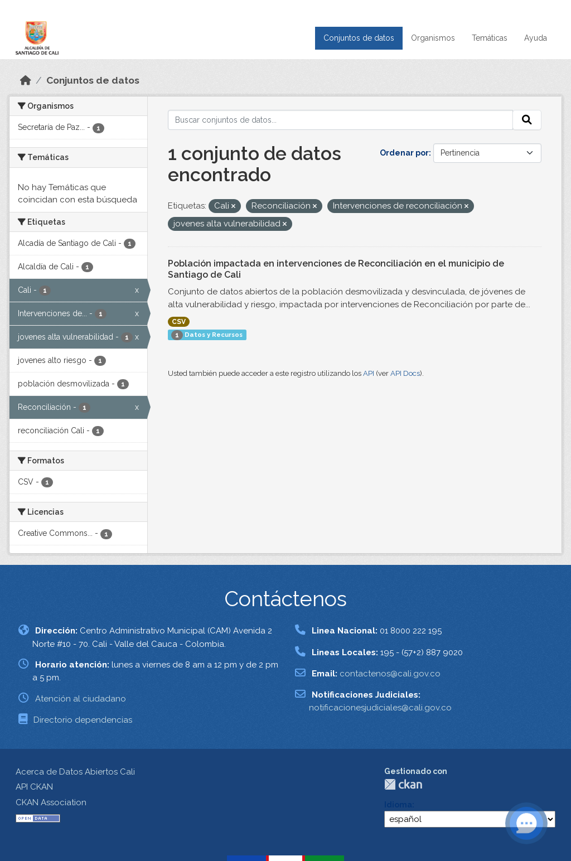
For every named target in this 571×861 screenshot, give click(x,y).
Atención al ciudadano (80, 699)
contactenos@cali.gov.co (390, 674)
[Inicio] (25, 80)
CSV (179, 322)
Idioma (398, 804)
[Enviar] (526, 120)
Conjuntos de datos (358, 37)
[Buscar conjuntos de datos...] (341, 120)
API (368, 373)
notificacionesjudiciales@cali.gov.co (380, 708)
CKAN (403, 784)
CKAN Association (51, 802)
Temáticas (489, 37)
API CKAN (34, 787)
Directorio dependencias (82, 720)
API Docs (405, 373)
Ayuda (535, 37)
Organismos (433, 37)
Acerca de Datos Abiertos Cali (75, 772)
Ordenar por (404, 152)
